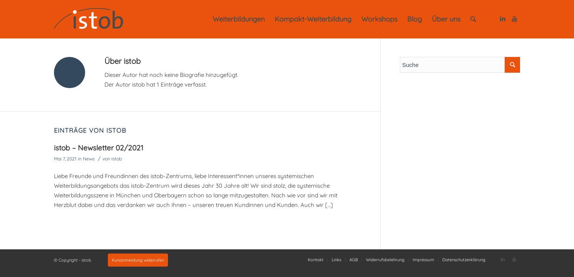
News (89, 159)
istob (116, 159)
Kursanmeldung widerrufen (138, 260)
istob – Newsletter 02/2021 (98, 147)
